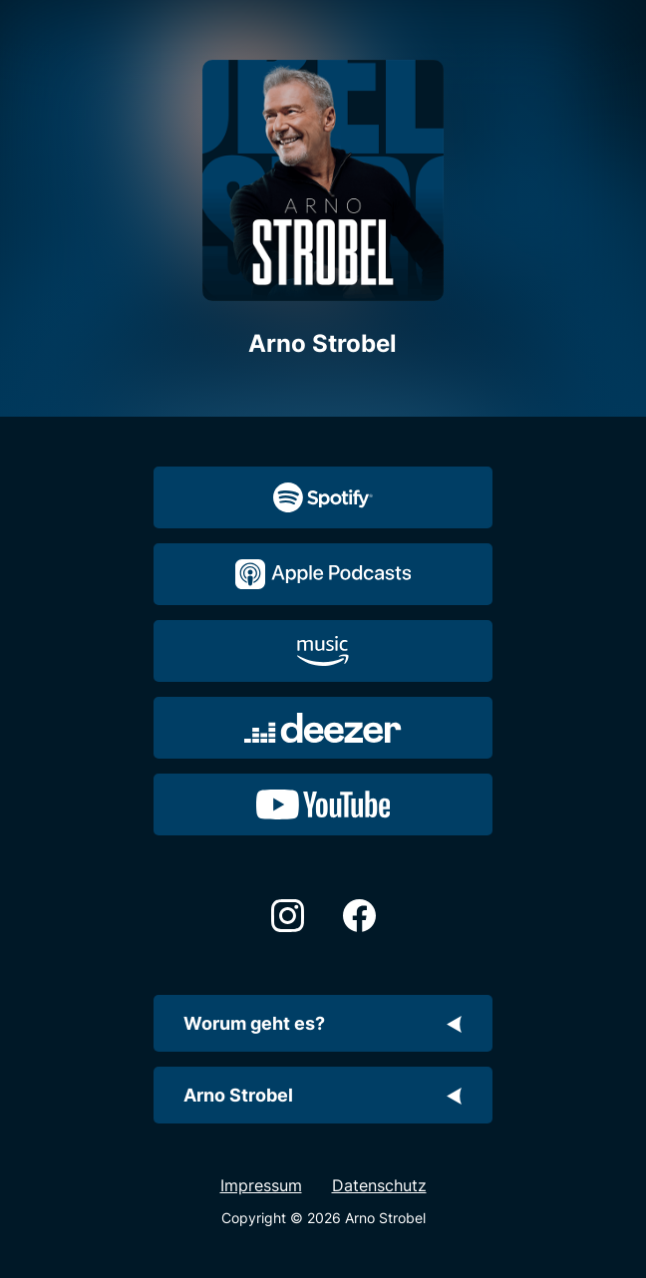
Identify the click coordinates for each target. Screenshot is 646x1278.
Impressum (261, 1185)
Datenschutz (379, 1185)
